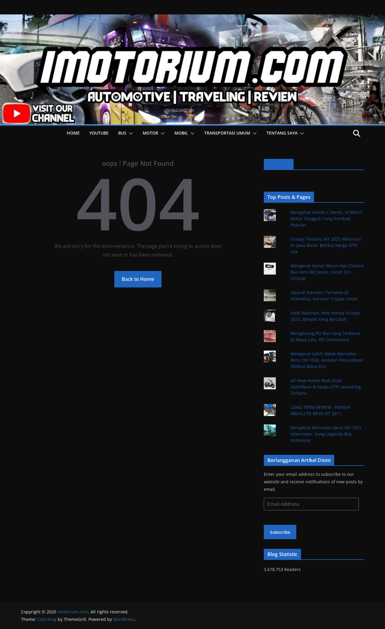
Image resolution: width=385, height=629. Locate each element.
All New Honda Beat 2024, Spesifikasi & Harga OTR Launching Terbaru (326, 387)
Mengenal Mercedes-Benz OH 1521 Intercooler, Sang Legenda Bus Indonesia (326, 434)
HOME (73, 133)
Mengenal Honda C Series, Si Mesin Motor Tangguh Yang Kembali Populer (326, 218)
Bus (122, 133)
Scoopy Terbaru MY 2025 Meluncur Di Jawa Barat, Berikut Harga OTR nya (326, 245)
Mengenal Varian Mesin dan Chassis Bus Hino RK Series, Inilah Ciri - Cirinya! (327, 272)
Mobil (181, 133)
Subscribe (280, 532)
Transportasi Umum (227, 133)
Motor (150, 133)
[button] (129, 133)
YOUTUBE (99, 133)
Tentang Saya (281, 133)
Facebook (278, 164)
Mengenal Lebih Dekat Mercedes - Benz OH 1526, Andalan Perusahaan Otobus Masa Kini (327, 360)
